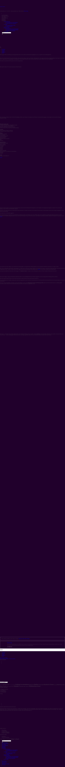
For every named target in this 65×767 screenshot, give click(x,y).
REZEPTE (3, 747)
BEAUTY (4, 6)
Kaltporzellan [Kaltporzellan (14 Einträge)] (41, 684)
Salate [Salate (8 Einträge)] (7, 686)
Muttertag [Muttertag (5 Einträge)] (55, 684)
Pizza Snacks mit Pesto (4, 657)
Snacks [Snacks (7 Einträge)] (12, 686)
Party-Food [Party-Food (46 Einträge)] (3, 686)
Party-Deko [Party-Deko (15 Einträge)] (62, 684)
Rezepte (9, 708)
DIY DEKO (4, 744)
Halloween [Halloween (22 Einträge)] (31, 684)
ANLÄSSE (4, 748)
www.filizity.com (9, 646)
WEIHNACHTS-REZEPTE (10, 758)
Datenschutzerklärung (5, 737)
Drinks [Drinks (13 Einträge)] (8, 684)
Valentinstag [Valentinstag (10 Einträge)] (21, 686)
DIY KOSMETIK (5, 745)
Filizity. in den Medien (5, 732)
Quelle (1, 157)
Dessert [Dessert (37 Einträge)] (5, 684)
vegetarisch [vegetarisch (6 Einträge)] (27, 686)
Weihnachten (2, 709)
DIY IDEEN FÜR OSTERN (10, 752)
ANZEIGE (1, 6)
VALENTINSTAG (7, 749)
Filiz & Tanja (26, 11)
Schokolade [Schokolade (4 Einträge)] (9, 686)
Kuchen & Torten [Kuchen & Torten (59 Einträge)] (49, 684)
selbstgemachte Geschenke (57, 708)
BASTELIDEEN (5, 742)
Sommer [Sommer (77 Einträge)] (16, 686)
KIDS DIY (4, 746)
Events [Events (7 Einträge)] (14, 684)
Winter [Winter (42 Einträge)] (39, 686)
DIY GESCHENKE (5, 743)
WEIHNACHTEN (7, 755)
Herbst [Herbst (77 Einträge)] (36, 684)
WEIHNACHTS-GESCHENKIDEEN (12, 756)
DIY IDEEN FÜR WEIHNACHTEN (12, 757)
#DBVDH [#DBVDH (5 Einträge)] (1, 684)
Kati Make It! (3, 690)
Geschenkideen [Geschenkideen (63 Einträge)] (24, 684)
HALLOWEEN (6, 754)
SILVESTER (6, 759)
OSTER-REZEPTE (9, 753)
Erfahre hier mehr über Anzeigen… (24, 638)
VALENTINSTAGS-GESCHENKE (12, 750)
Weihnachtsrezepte (47, 709)
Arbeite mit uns (4, 731)
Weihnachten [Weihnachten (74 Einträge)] (33, 686)
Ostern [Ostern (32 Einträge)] (58, 684)
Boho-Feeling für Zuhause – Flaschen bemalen (7, 658)
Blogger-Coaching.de (4, 689)
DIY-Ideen (5, 708)
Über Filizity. (4, 730)
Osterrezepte (54, 709)
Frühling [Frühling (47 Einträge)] (17, 684)
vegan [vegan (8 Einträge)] (24, 686)
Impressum (4, 736)
